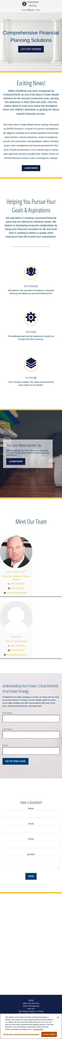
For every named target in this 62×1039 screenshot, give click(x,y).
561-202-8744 (33, 1003)
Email (4, 745)
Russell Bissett (16, 636)
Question (31, 854)
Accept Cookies (49, 1034)
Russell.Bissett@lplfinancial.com (18, 655)
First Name (7, 713)
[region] (31, 1026)
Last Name (7, 729)
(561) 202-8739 (17, 646)
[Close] (58, 1017)
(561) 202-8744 (17, 584)
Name (31, 808)
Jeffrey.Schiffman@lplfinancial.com (18, 593)
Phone (31, 839)
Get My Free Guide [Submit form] (15, 761)
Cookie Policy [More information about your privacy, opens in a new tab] (38, 1029)
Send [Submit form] (31, 876)
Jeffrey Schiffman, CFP (16, 571)
